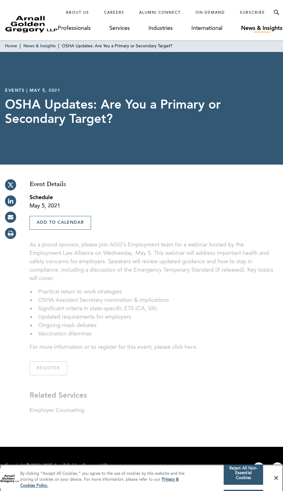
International (206, 28)
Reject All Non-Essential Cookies (243, 475)
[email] (10, 217)
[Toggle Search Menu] (276, 12)
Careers (114, 13)
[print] (10, 233)
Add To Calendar (60, 222)
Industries (160, 28)
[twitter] (10, 184)
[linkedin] (10, 201)
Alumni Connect (160, 13)
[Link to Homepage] (31, 24)
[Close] (276, 479)
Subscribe (252, 13)
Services (119, 28)
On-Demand (210, 13)
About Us (77, 13)
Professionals (74, 28)
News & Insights (261, 28)
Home (11, 46)
